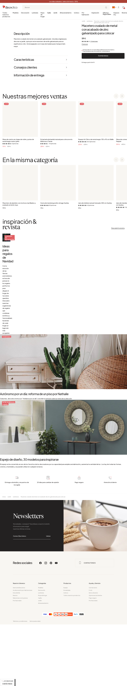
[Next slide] (122, 170)
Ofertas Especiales (107, 13)
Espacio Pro (116, 14)
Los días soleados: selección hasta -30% (63, 1)
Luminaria (35, 13)
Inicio (4, 631)
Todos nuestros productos (6, 14)
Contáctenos (103, 56)
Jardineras (90, 21)
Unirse (48, 666)
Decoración (25, 13)
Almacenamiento (65, 13)
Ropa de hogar (43, 14)
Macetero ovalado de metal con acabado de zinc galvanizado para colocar (108, 21)
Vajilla (49, 13)
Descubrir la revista (118, 303)
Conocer (85, 44)
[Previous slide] (116, 170)
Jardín (55, 13)
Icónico (76, 13)
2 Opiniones (94, 41)
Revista (124, 13)
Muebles (16, 13)
